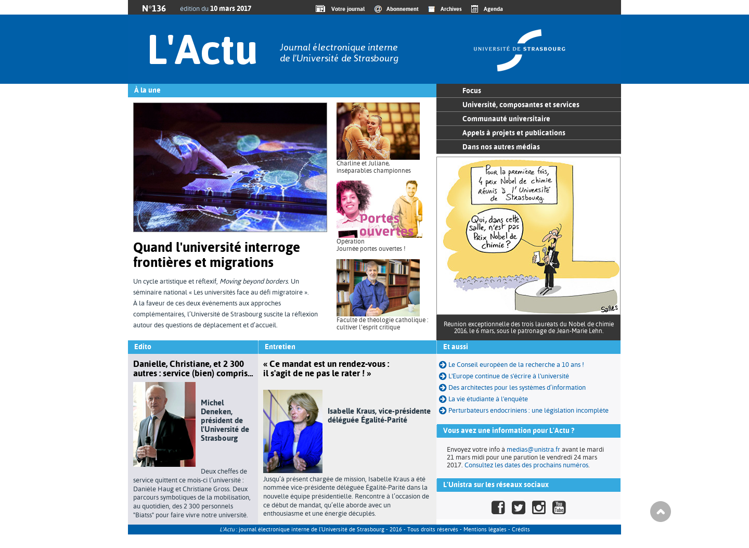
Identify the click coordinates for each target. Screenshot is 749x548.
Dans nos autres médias (501, 147)
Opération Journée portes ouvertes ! (371, 245)
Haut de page (660, 511)
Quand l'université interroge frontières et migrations (216, 254)
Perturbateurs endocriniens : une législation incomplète (524, 410)
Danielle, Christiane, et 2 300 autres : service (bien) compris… (193, 368)
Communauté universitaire (506, 118)
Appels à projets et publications (513, 133)
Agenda (493, 8)
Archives (451, 8)
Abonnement (402, 8)
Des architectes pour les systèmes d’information (512, 387)
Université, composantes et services (520, 104)
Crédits (521, 529)
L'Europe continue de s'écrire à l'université (504, 376)
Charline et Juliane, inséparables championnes (374, 167)
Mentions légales (485, 529)
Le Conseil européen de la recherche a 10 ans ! (511, 364)
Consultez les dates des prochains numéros (526, 465)
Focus (471, 90)
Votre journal (346, 8)
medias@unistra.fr (533, 449)
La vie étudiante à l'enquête (483, 399)
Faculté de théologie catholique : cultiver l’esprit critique (382, 323)
